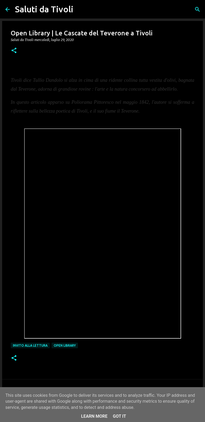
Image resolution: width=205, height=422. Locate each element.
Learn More (94, 416)
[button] (14, 50)
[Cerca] (81, 9)
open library (65, 345)
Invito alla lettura (30, 345)
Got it (119, 416)
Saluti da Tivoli (44, 9)
